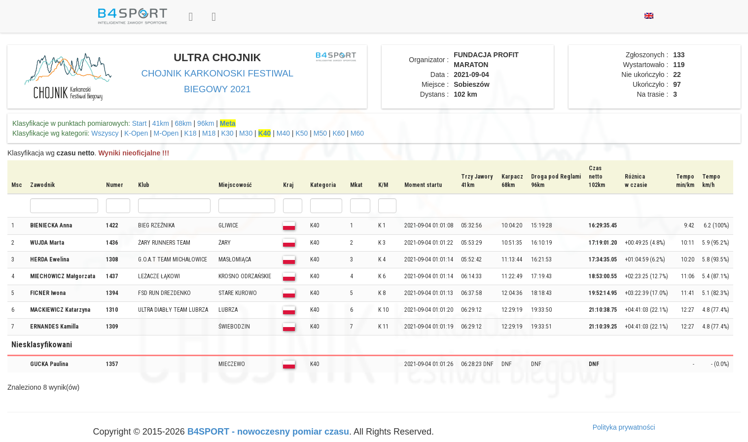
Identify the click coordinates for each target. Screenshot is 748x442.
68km (183, 123)
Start (139, 123)
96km (205, 123)
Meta (228, 123)
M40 (283, 133)
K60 (338, 133)
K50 (301, 133)
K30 (227, 133)
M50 (320, 133)
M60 (357, 133)
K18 (190, 133)
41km (160, 123)
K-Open (136, 133)
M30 (245, 133)
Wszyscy (104, 133)
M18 (208, 133)
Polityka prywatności (624, 427)
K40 (264, 133)
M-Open (166, 133)
